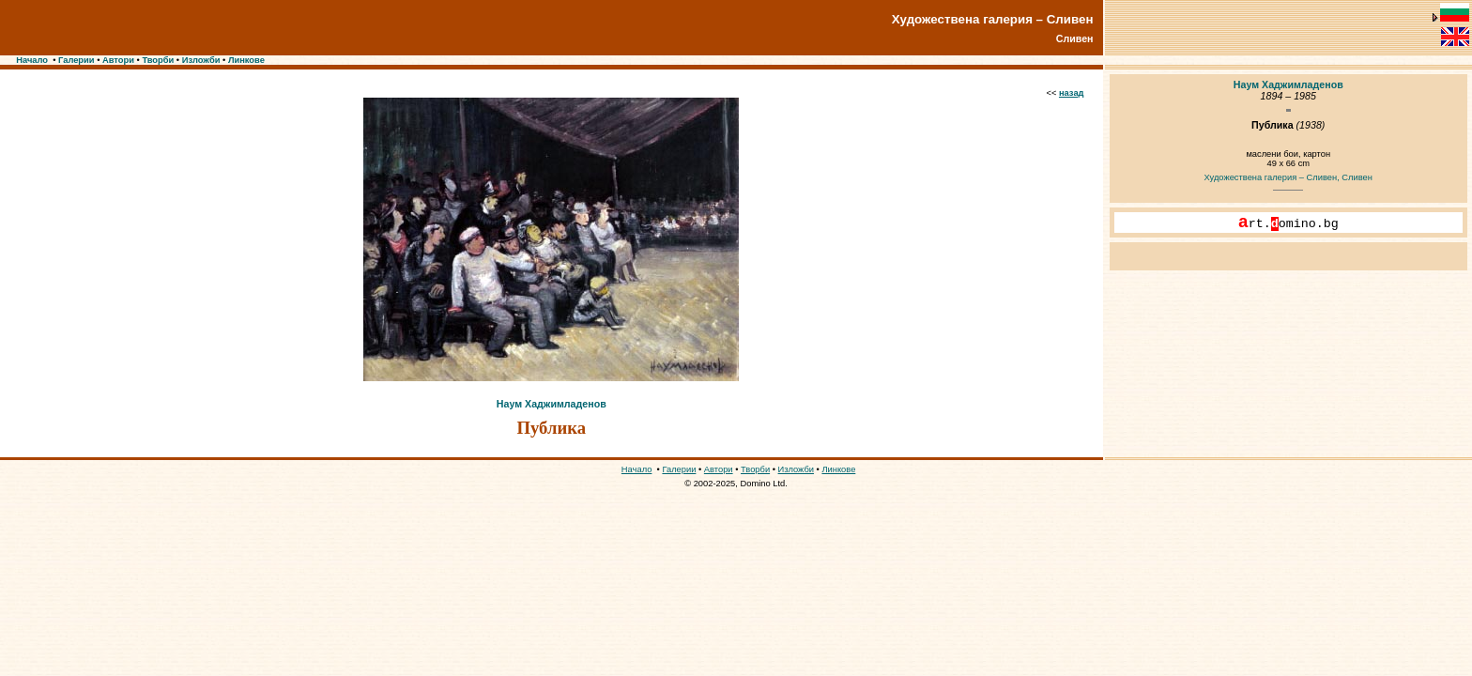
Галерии (76, 60)
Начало (32, 60)
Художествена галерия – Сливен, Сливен (1288, 177)
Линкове (246, 60)
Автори (118, 60)
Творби (158, 60)
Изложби (201, 60)
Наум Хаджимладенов (551, 403)
